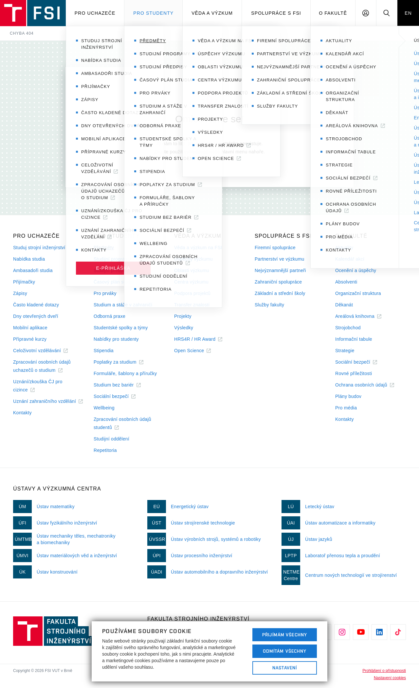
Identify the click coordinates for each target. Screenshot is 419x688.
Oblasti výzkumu (191, 270)
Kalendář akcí (349, 259)
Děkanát (344, 304)
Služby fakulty (269, 304)
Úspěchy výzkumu (193, 259)
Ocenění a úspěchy (355, 270)
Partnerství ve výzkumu (279, 259)
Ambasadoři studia (33, 270)
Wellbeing (104, 407)
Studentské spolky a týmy (121, 327)
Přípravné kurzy (29, 339)
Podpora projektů (192, 293)
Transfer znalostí (192, 304)
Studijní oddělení (111, 438)
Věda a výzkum (212, 13)
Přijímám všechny (284, 634)
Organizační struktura (358, 293)
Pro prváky (105, 293)
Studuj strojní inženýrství (39, 247)
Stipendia (104, 350)
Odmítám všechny (285, 651)
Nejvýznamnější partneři (280, 270)
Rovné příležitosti (353, 373)
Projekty (182, 316)
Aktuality (344, 247)
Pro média (346, 407)
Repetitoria (105, 450)
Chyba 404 (22, 33)
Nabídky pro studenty (116, 339)
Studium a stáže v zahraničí (123, 304)
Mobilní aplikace (30, 327)
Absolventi (346, 281)
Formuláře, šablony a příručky (125, 373)
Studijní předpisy (111, 270)
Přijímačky (24, 281)
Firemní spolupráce (275, 247)
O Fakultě (333, 13)
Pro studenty (153, 13)
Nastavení (284, 667)
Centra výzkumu (191, 281)
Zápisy (20, 293)
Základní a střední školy (280, 293)
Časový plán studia (114, 281)
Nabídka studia (29, 259)
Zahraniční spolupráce (278, 281)
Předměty (104, 247)
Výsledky (183, 327)
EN (408, 13)
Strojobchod (348, 327)
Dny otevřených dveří (35, 316)
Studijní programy (112, 259)
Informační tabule (353, 339)
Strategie (345, 350)
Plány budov (348, 396)
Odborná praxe (109, 316)
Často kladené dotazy (36, 304)
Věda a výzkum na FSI (198, 247)
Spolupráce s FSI (276, 13)
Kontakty (22, 412)
